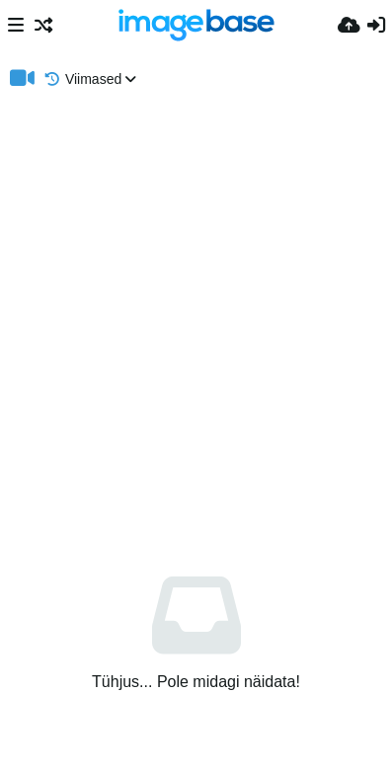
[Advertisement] (196, 309)
